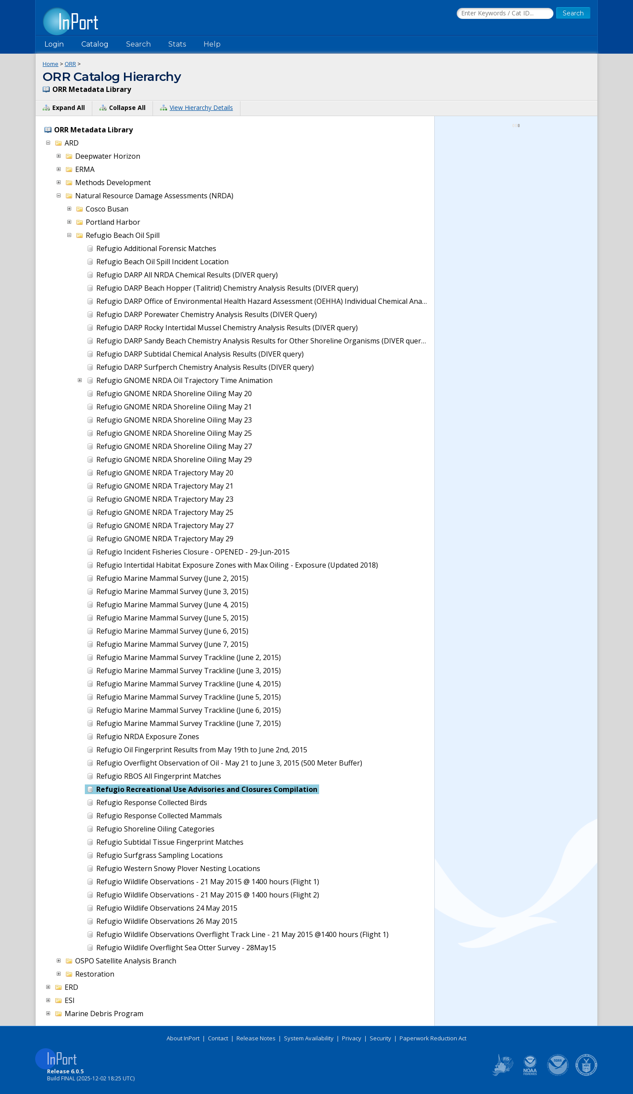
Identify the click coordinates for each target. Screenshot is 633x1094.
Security (380, 1038)
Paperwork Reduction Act (433, 1038)
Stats (177, 44)
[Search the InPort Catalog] (505, 13)
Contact (218, 1038)
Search (138, 44)
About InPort (183, 1038)
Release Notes (256, 1038)
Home (50, 64)
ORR (70, 64)
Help (212, 44)
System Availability (309, 1038)
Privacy (351, 1038)
